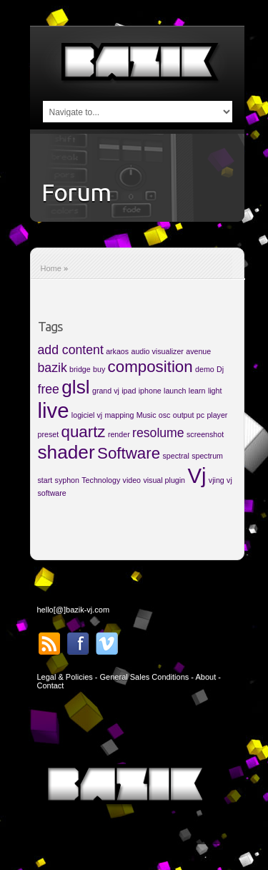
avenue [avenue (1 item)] (198, 351)
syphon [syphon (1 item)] (67, 480)
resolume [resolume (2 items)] (158, 433)
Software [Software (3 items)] (128, 453)
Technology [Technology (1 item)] (100, 480)
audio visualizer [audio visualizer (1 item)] (157, 351)
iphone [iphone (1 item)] (150, 390)
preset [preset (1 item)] (48, 434)
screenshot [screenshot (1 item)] (205, 434)
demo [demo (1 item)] (204, 369)
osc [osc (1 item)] (165, 415)
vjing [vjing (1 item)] (216, 480)
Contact (50, 685)
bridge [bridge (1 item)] (80, 369)
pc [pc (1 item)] (200, 415)
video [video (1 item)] (132, 480)
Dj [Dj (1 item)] (220, 369)
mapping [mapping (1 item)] (119, 415)
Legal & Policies (65, 677)
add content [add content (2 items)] (71, 350)
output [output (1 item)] (183, 415)
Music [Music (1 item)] (147, 415)
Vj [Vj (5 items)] (196, 475)
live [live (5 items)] (53, 410)
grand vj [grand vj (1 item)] (105, 390)
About (205, 677)
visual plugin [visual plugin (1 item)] (164, 480)
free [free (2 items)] (48, 389)
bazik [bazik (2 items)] (52, 368)
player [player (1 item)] (217, 415)
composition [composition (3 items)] (150, 367)
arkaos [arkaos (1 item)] (117, 351)
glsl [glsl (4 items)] (75, 387)
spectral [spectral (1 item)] (175, 455)
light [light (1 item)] (215, 390)
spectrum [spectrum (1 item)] (207, 455)
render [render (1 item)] (119, 434)
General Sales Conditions (144, 677)
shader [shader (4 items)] (66, 452)
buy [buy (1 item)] (99, 369)
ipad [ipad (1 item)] (128, 390)
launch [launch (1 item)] (175, 390)
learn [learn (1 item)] (197, 390)
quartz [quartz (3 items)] (83, 432)
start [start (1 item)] (45, 480)
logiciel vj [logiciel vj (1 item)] (86, 415)
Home (51, 268)
